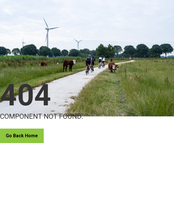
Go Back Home (22, 135)
